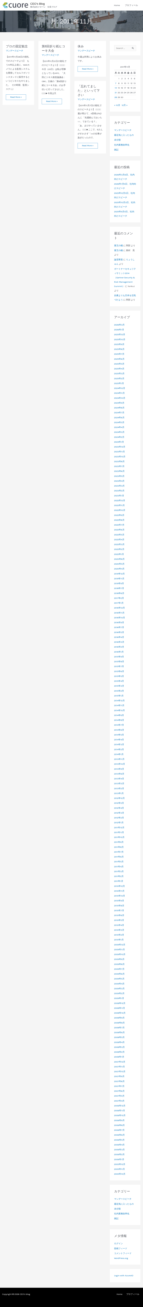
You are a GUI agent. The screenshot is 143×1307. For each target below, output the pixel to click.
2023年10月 (119, 456)
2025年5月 (119, 364)
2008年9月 (119, 1017)
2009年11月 (119, 949)
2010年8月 (119, 905)
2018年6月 (119, 593)
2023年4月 (119, 481)
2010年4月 (119, 925)
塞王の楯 (118, 245)
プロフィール (131, 5)
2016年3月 (119, 642)
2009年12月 (119, 944)
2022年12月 (119, 500)
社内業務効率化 (121, 145)
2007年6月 (119, 1091)
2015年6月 (119, 671)
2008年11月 (119, 1008)
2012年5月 (119, 803)
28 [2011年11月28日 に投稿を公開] (116, 97)
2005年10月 (119, 1174)
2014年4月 (119, 739)
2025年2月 (119, 378)
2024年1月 (119, 442)
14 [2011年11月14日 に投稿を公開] (116, 88)
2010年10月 (119, 895)
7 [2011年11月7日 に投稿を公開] (115, 83)
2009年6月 (119, 974)
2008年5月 (119, 1037)
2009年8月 (119, 964)
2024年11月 (119, 393)
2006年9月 (119, 1120)
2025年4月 (119, 368)
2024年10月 (119, 398)
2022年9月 (119, 515)
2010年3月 (119, 930)
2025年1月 (119, 383)
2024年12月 (119, 388)
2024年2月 (119, 437)
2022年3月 (119, 544)
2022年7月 (119, 525)
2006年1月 (119, 1159)
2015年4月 (119, 681)
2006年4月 (119, 1144)
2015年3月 (119, 686)
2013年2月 (119, 788)
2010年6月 (119, 915)
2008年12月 (119, 1003)
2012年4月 (119, 808)
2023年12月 (119, 446)
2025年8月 (119, 349)
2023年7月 (119, 466)
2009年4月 (119, 983)
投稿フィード (120, 1248)
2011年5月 (119, 861)
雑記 (116, 149)
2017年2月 (119, 598)
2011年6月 (119, 856)
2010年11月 (119, 891)
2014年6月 (119, 730)
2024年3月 (119, 432)
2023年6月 (119, 471)
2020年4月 (119, 568)
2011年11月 (119, 832)
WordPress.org (121, 1258)
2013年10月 (119, 764)
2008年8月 (119, 1022)
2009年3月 (119, 988)
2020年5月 (119, 564)
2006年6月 (119, 1135)
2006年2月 (119, 1154)
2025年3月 (119, 373)
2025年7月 (119, 354)
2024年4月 (119, 427)
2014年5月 (119, 734)
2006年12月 (119, 1105)
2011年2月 (119, 876)
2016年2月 (119, 647)
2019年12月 (119, 573)
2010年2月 (119, 935)
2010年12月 (119, 886)
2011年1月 (118, 881)
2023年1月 (119, 495)
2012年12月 (119, 798)
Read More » (15, 96)
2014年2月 (119, 749)
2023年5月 (119, 476)
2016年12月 (119, 607)
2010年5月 (119, 920)
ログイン (118, 1243)
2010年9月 (119, 900)
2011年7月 (119, 852)
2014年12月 (119, 700)
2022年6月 (119, 529)
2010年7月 (119, 910)
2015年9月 (119, 656)
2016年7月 (119, 627)
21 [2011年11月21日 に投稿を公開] (116, 92)
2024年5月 (119, 422)
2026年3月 (119, 324)
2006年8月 (119, 1125)
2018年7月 (119, 588)
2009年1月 (119, 998)
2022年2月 (119, 549)
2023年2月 (119, 490)
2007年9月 (119, 1076)
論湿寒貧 (118, 259)
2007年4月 (119, 1101)
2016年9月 (119, 622)
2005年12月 (119, 1164)
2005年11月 (119, 1169)
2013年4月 (119, 778)
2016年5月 (119, 632)
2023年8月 (119, 461)
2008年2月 (119, 1052)
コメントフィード (123, 1253)
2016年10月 (119, 617)
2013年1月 (119, 793)
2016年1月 (119, 652)
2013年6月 (119, 773)
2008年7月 (119, 1027)
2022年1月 (119, 554)
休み (81, 46)
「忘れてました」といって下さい (90, 90)
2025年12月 (119, 334)
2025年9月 (119, 344)
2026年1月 (119, 329)
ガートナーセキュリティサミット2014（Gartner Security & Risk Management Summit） (125, 277)
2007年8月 (119, 1081)
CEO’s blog (37, 3)
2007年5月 (119, 1096)
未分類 (117, 140)
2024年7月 (119, 412)
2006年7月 (119, 1130)
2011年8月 (119, 847)
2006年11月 (119, 1110)
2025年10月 (119, 339)
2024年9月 (119, 403)
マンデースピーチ (14, 50)
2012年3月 (119, 813)
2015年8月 (119, 661)
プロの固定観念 (17, 46)
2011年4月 (119, 866)
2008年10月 (120, 1013)
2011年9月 (119, 842)
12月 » (125, 105)
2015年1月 (119, 695)
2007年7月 (119, 1086)
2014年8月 (119, 720)
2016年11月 (119, 612)
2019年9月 (119, 583)
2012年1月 (119, 822)
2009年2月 (119, 993)
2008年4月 (119, 1042)
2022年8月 (119, 520)
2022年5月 (119, 534)
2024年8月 (119, 407)
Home (118, 5)
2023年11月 (119, 451)
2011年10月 (119, 837)
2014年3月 (119, 744)
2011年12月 (119, 827)
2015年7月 (119, 666)
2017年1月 (119, 603)
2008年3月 (119, 1047)
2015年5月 (119, 676)
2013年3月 (119, 783)
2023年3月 (119, 485)
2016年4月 (119, 637)
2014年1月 (119, 754)
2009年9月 (119, 959)
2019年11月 (119, 578)
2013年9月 (119, 769)
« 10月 (117, 105)
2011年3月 (119, 871)
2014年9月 (119, 715)
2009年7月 (119, 969)
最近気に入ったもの (124, 135)
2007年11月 (119, 1066)
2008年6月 (119, 1032)
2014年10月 (119, 710)
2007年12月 (119, 1061)
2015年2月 (119, 691)
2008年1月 (119, 1057)
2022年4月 (119, 539)
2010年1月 (119, 939)
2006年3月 (119, 1149)
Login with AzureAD (123, 1275)
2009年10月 (119, 954)
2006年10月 (120, 1115)
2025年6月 (119, 359)
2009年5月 (119, 978)
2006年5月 (119, 1140)
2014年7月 (119, 725)
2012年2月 (119, 817)
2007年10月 (119, 1071)
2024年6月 (119, 417)
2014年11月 (119, 705)
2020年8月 (119, 559)
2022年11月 (119, 505)
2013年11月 (119, 759)
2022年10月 (119, 510)
